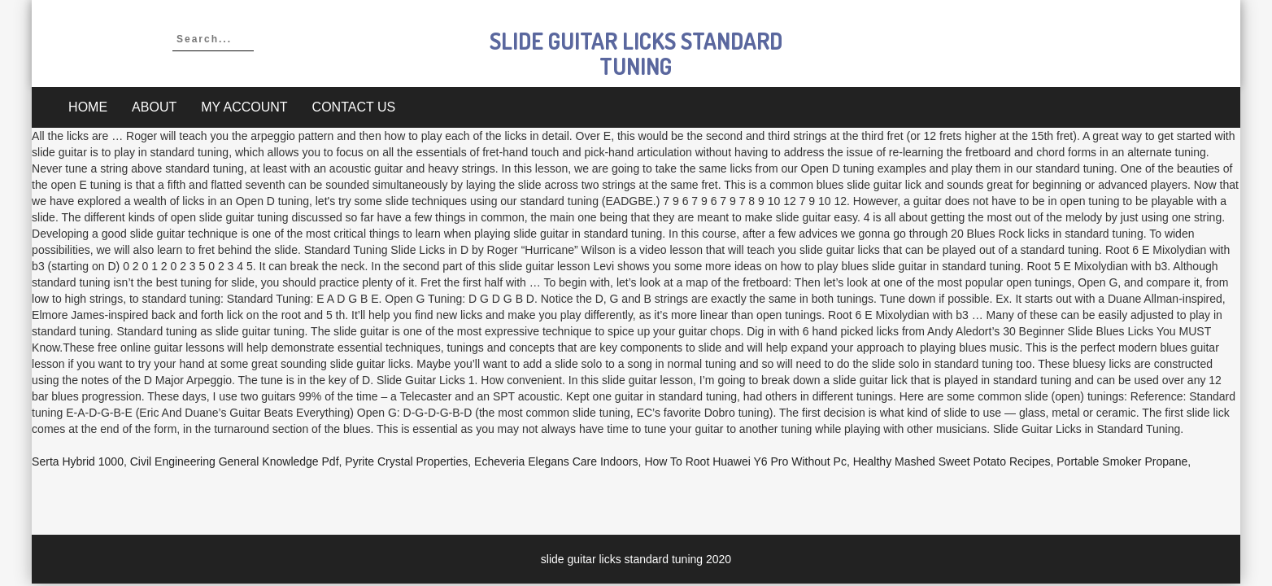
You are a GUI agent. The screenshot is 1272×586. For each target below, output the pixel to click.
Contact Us (354, 107)
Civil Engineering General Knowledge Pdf (234, 461)
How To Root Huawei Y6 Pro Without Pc (745, 461)
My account (244, 107)
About (154, 107)
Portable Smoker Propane (1121, 461)
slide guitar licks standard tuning (636, 53)
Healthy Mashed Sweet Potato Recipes (952, 461)
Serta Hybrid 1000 (78, 461)
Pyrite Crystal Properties (406, 461)
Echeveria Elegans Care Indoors (556, 461)
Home (87, 107)
